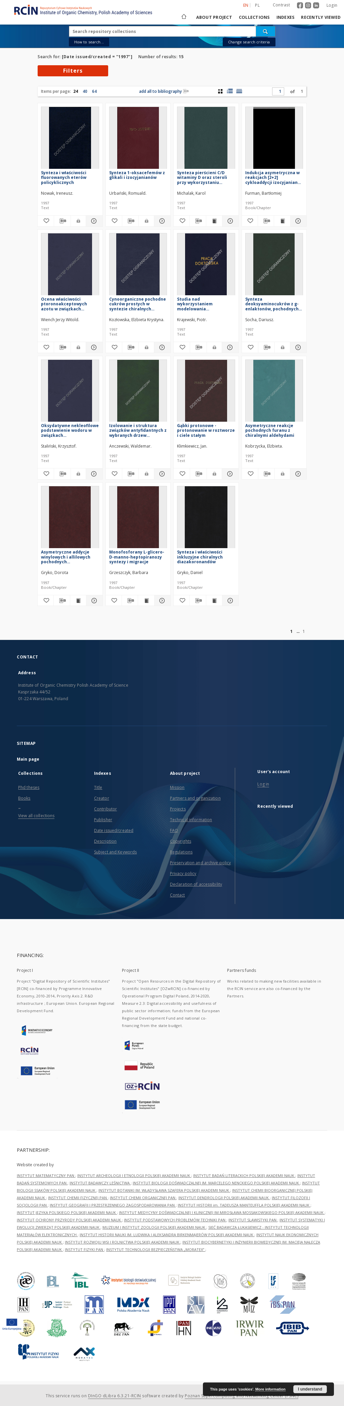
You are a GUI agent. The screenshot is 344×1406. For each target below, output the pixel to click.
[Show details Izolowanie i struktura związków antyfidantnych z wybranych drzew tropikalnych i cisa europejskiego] (161, 473)
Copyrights (180, 841)
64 (94, 91)
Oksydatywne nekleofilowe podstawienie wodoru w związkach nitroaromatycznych (70, 430)
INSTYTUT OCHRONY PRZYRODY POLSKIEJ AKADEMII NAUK (69, 1219)
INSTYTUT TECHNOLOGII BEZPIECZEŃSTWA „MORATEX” (155, 1249)
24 (75, 91)
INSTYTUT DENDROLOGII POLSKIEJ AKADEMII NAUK (224, 1197)
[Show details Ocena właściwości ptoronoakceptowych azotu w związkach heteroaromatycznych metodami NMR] (93, 347)
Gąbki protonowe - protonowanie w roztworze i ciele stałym (206, 430)
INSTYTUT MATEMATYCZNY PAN (46, 1175)
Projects (178, 809)
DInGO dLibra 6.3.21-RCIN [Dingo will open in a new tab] (114, 1396)
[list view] (239, 91)
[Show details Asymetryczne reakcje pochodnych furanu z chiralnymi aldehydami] (297, 473)
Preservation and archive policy (200, 863)
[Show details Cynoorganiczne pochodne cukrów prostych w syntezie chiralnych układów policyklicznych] (161, 347)
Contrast (281, 5)
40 (85, 91)
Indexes (285, 17)
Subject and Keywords (115, 852)
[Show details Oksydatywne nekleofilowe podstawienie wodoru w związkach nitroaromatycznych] (93, 473)
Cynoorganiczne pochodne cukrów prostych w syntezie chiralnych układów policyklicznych (137, 303)
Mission (177, 787)
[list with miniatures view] (229, 91)
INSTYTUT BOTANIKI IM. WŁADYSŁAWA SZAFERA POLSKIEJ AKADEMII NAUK (164, 1190)
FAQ (174, 830)
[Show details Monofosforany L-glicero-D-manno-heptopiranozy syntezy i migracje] (161, 600)
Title (98, 787)
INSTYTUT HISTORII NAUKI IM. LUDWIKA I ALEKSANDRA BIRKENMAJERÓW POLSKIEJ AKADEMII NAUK (167, 1234)
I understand (310, 1389)
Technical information (191, 820)
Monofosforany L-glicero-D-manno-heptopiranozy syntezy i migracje (136, 556)
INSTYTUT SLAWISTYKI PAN (252, 1219)
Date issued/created (113, 830)
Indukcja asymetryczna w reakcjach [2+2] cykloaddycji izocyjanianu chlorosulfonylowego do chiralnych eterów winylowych (272, 177)
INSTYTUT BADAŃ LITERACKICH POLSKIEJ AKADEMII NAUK (244, 1175)
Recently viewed (321, 17)
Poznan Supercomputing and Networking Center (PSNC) (241, 1396)
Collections (254, 17)
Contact (177, 895)
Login (332, 5)
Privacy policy (183, 873)
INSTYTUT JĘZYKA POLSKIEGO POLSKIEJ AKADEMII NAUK (67, 1212)
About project (214, 17)
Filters (73, 70)
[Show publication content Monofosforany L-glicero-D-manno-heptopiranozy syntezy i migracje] (146, 600)
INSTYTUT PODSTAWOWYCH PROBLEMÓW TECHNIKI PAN (175, 1219)
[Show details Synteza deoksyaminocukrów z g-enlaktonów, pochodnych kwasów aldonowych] (297, 347)
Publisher (103, 820)
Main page (28, 759)
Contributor (105, 809)
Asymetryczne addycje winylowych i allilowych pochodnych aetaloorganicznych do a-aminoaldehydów (68, 556)
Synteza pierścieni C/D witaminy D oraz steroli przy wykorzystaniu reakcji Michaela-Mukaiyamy (202, 177)
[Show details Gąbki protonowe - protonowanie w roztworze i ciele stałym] (229, 473)
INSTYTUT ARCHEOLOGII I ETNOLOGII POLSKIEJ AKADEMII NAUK (134, 1175)
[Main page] (183, 17)
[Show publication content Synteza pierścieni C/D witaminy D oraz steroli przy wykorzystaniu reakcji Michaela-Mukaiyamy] (214, 221)
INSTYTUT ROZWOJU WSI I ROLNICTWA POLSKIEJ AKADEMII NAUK (122, 1242)
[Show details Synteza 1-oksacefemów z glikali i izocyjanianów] (161, 221)
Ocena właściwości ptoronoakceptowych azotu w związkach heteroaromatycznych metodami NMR (65, 303)
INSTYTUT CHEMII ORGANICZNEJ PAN (143, 1197)
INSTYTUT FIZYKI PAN (84, 1249)
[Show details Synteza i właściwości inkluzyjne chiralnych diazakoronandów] (229, 600)
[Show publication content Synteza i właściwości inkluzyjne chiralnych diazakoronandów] (214, 600)
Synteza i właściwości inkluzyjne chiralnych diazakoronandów (200, 556)
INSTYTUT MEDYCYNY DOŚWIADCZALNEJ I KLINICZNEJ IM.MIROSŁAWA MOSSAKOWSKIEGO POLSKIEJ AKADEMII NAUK (222, 1212)
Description (105, 841)
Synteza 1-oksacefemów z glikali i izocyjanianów (137, 175)
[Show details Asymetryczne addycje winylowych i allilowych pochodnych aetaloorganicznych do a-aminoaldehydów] (93, 600)
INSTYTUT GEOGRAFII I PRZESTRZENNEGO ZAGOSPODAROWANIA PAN (113, 1205)
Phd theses (28, 787)
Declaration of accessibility (196, 884)
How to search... (89, 41)
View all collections (36, 816)
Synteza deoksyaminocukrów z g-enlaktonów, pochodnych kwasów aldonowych (272, 303)
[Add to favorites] (46, 221)
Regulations (181, 852)
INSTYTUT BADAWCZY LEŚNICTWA (100, 1182)
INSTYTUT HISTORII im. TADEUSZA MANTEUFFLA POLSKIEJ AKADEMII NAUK (244, 1205)
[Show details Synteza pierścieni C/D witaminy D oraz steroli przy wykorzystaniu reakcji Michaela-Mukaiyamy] (229, 221)
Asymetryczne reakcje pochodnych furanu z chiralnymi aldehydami (269, 430)
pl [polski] (257, 5)
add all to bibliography (164, 91)
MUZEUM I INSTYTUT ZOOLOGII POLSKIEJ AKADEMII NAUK (154, 1227)
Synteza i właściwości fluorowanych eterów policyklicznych (63, 177)
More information (270, 1389)
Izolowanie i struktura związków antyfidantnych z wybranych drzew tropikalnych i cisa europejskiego (138, 430)
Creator (101, 798)
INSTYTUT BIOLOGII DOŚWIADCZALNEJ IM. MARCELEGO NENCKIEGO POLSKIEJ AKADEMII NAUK (216, 1182)
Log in (263, 784)
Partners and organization (195, 798)
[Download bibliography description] (62, 221)
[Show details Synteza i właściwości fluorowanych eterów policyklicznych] (93, 221)
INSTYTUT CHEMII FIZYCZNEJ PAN (78, 1197)
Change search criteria (249, 41)
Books (24, 798)
